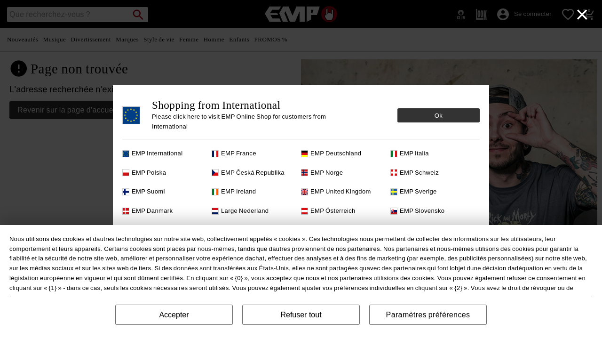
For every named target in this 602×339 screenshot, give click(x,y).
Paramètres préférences (428, 315)
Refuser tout (300, 315)
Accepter (174, 315)
